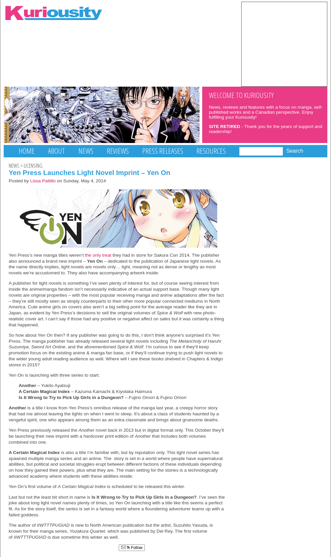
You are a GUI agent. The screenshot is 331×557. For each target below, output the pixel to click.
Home (27, 151)
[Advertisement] (284, 43)
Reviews (118, 151)
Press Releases (162, 151)
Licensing (33, 165)
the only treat (98, 255)
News (85, 151)
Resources (211, 151)
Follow (131, 547)
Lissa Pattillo (43, 180)
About (56, 151)
